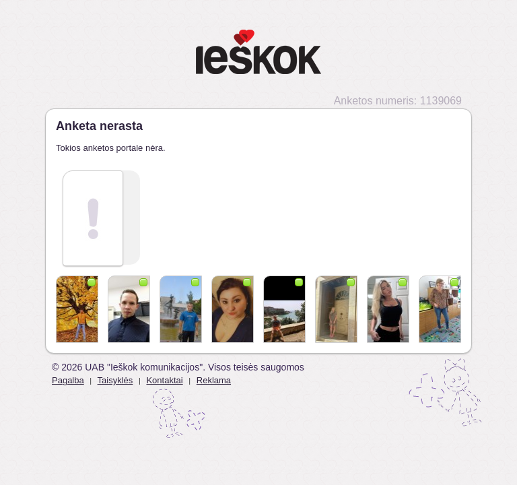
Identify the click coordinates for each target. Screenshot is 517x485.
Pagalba (68, 380)
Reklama (214, 380)
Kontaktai (164, 380)
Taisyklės (115, 380)
